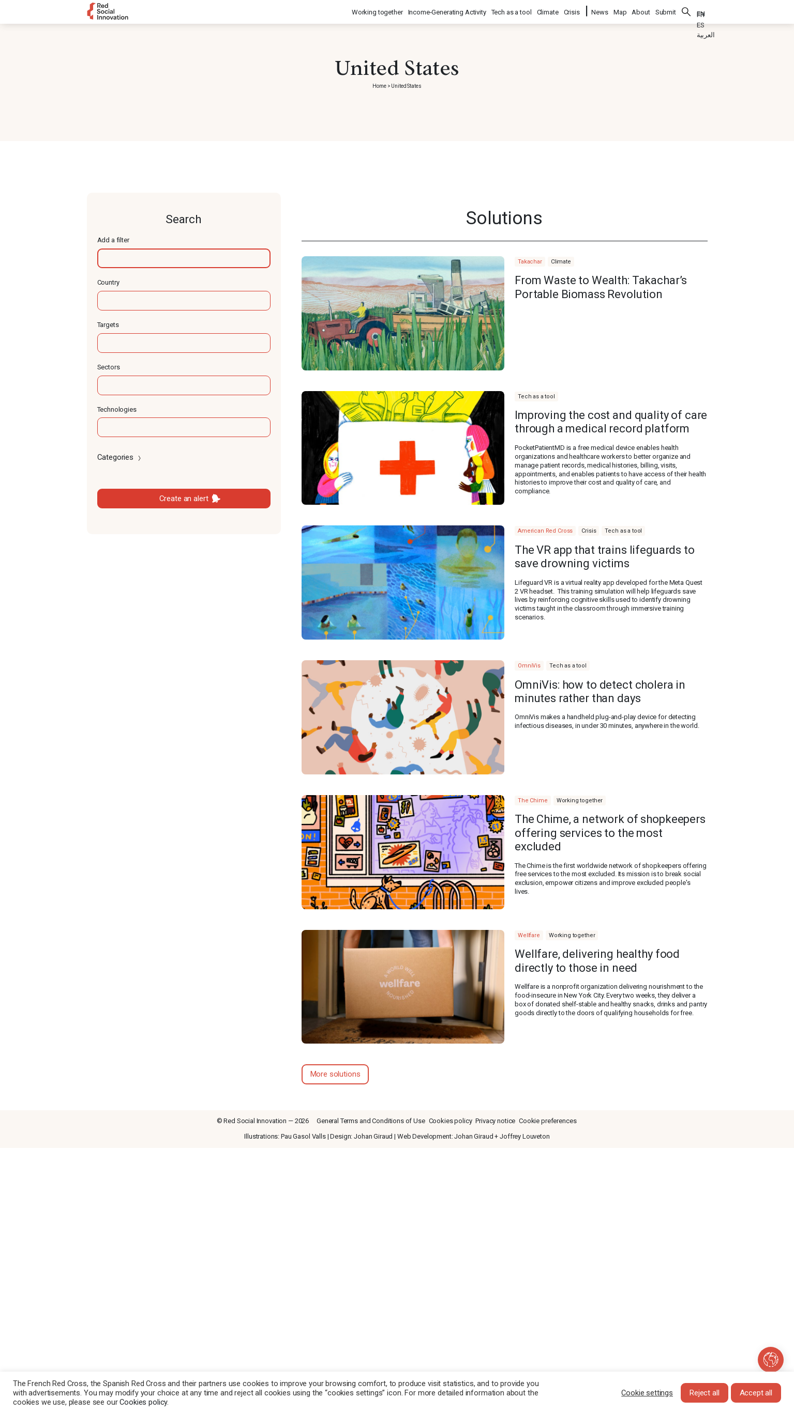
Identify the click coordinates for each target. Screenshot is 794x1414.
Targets (108, 325)
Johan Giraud (373, 1136)
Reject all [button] (705, 1392)
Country (108, 282)
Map (620, 10)
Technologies (117, 409)
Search (686, 10)
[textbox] (184, 258)
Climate (548, 10)
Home (379, 86)
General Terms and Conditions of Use (371, 1121)
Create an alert (183, 498)
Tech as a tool (512, 10)
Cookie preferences (547, 1121)
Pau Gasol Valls (303, 1136)
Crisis (572, 10)
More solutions (335, 1074)
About (641, 10)
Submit (665, 10)
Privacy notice (495, 1121)
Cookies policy (450, 1121)
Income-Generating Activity (448, 10)
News (599, 10)
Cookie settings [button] (647, 1392)
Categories (120, 457)
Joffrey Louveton (525, 1136)
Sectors (108, 367)
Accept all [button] (756, 1392)
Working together (377, 10)
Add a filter (113, 240)
